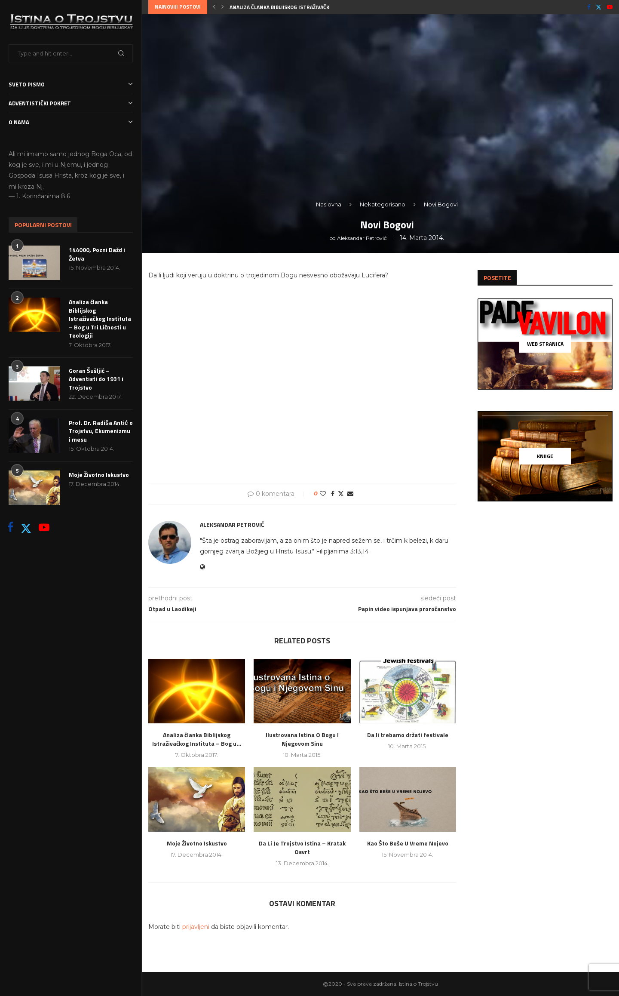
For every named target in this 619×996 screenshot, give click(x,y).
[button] (214, 7)
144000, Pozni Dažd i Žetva (97, 254)
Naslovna (328, 204)
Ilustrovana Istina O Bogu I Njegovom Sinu (302, 739)
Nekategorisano (382, 204)
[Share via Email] (350, 494)
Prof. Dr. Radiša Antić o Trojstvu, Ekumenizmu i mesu (101, 431)
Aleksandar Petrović (362, 238)
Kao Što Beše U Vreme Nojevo (407, 843)
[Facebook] (10, 527)
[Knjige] (545, 456)
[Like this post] (323, 494)
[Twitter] (26, 527)
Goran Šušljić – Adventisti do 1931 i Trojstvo (96, 379)
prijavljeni (195, 927)
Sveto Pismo (71, 84)
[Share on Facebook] (332, 494)
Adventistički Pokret (71, 103)
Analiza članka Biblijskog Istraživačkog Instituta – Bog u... (309, 7)
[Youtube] (44, 527)
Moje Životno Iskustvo (99, 474)
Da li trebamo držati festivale (407, 734)
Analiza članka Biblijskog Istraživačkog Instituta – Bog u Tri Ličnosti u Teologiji (100, 319)
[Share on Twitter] (341, 494)
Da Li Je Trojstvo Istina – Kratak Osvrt (302, 847)
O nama (71, 122)
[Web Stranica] (545, 344)
